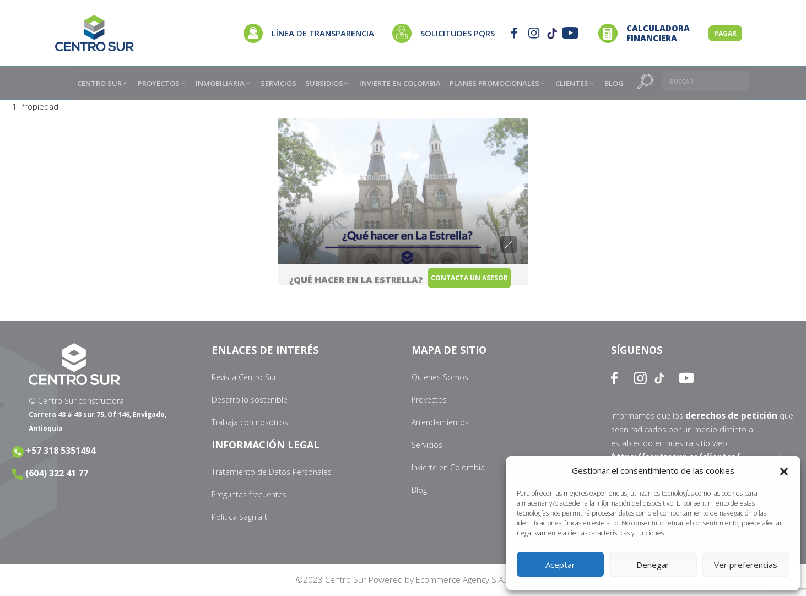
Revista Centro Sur (244, 377)
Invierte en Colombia (448, 467)
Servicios (427, 445)
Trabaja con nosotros (250, 422)
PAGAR (725, 33)
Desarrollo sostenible (250, 399)
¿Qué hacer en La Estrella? (356, 280)
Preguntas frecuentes (249, 494)
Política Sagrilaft (239, 517)
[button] (783, 470)
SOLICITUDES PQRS (457, 33)
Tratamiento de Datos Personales (272, 472)
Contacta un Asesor (484, 284)
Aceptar (560, 564)
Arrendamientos (440, 422)
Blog (419, 490)
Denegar (652, 564)
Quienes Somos (440, 377)
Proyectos (429, 399)
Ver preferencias (745, 564)
